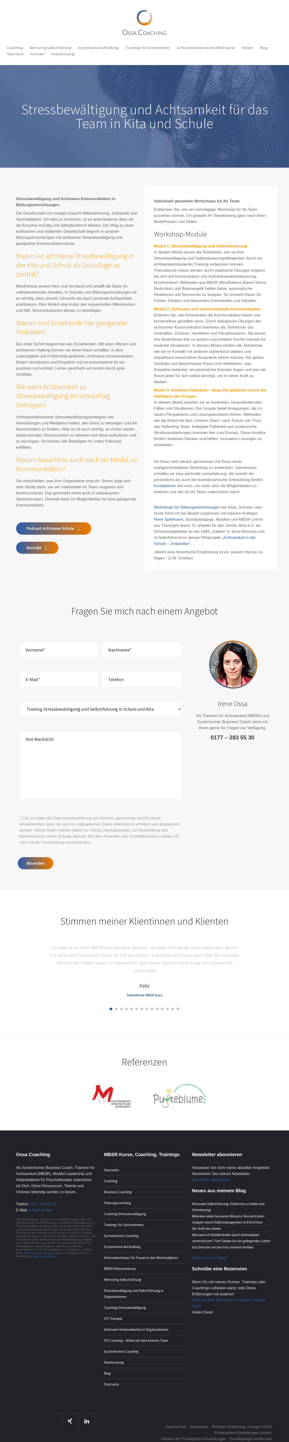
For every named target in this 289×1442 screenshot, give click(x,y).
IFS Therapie (113, 1318)
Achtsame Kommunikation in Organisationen (136, 1329)
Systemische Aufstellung (122, 1246)
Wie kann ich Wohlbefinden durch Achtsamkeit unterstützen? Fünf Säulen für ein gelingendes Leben (231, 1238)
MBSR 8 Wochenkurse (120, 1268)
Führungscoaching (117, 1203)
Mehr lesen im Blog (209, 1258)
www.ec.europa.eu (44, 1256)
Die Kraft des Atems (206, 1228)
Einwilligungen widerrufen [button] (250, 1439)
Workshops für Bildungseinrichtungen (187, 507)
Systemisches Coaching (121, 1236)
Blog (107, 1373)
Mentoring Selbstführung (122, 1279)
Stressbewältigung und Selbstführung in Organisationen (133, 1293)
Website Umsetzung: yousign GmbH (242, 1427)
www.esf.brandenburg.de (39, 1253)
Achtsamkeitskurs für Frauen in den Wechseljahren (141, 1257)
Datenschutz (176, 1427)
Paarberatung (114, 1362)
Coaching (111, 1181)
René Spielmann (168, 519)
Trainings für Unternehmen (124, 1225)
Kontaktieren (165, 486)
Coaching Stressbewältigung (125, 1214)
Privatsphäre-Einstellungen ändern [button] (243, 1433)
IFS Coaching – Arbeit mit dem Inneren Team (136, 1340)
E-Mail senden (41, 1210)
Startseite (111, 1170)
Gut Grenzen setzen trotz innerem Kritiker (223, 1247)
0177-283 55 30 (43, 1204)
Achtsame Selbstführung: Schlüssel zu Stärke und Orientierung (228, 1207)
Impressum (199, 1427)
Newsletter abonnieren (210, 1180)
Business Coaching (118, 1192)
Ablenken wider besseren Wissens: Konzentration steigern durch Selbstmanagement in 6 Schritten (228, 1219)
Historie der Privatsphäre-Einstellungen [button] (193, 1439)
